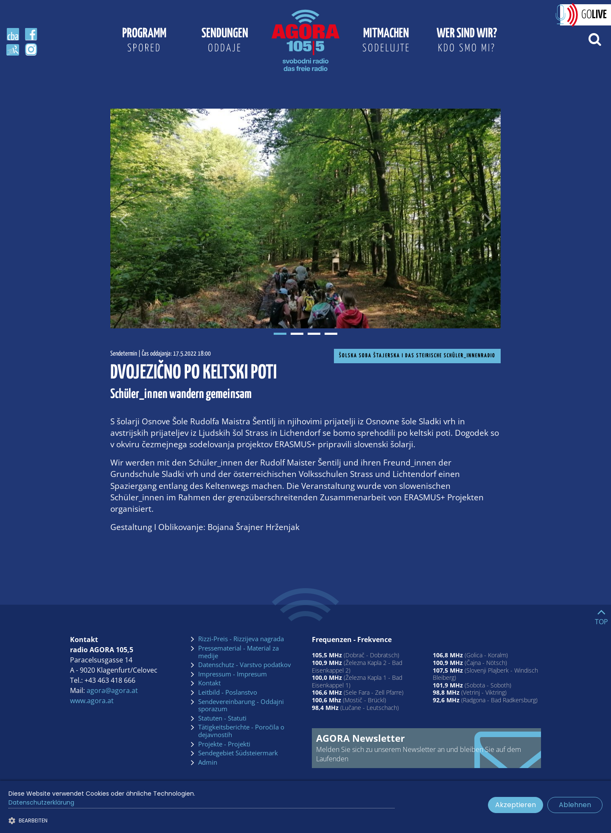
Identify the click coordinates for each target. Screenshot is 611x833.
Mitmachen (386, 41)
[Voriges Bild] (123, 218)
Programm (144, 41)
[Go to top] (601, 615)
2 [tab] (297, 334)
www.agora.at (92, 700)
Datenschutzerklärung (41, 802)
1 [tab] (280, 334)
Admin (207, 762)
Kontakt (209, 683)
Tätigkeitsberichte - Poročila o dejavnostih (241, 731)
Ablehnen (575, 805)
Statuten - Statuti (222, 718)
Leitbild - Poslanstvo (227, 692)
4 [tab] (331, 334)
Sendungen (225, 41)
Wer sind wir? (467, 41)
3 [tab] (314, 334)
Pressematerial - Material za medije (238, 652)
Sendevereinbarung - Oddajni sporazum (241, 705)
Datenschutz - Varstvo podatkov (244, 665)
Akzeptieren (515, 805)
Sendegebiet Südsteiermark (238, 753)
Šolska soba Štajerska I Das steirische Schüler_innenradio (417, 356)
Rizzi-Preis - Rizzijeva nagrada (241, 639)
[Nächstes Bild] (488, 218)
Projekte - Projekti (224, 744)
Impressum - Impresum (232, 674)
